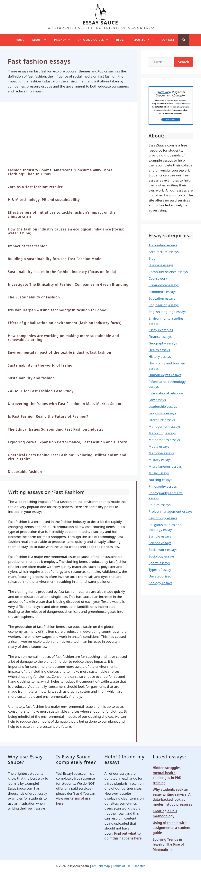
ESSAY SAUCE (100, 22)
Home (20, 40)
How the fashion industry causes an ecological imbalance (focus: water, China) (66, 231)
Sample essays (160, 536)
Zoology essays (160, 583)
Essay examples (161, 330)
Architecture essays (164, 251)
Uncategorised (160, 576)
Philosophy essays (163, 486)
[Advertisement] (68, 138)
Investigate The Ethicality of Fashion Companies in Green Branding (68, 284)
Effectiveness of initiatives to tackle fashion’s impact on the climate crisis (62, 214)
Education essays (162, 298)
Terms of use (122, 866)
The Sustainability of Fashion (34, 297)
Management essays (165, 426)
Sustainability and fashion (31, 378)
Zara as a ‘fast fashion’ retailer (35, 187)
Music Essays (159, 473)
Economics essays (162, 291)
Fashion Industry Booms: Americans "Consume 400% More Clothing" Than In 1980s (60, 172)
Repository (145, 40)
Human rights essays (165, 375)
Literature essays (162, 419)
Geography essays (163, 343)
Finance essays (160, 336)
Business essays (161, 265)
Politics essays (160, 504)
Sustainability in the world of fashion (41, 365)
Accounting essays (163, 245)
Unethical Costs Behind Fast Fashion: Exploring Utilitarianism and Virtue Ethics (67, 457)
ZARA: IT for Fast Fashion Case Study (41, 391)
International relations (166, 393)
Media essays (159, 446)
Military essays (160, 459)
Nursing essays (160, 479)
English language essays (168, 311)
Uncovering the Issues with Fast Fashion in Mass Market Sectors (65, 403)
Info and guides (95, 40)
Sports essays (159, 563)
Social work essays (163, 549)
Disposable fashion (25, 471)
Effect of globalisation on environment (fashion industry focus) (65, 323)
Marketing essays (162, 433)
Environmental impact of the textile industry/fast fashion (59, 352)
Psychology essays (163, 518)
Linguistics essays (162, 413)
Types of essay (160, 569)
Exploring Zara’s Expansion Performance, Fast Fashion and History (67, 442)
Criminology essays (164, 285)
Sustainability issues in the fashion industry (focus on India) (62, 271)
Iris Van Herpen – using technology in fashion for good (57, 310)
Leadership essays (163, 406)
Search (183, 62)
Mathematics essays (164, 439)
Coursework (158, 278)
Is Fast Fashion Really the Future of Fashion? (48, 416)
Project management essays (170, 511)
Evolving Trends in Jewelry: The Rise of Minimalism (168, 844)
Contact (167, 40)
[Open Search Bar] (183, 40)
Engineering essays (164, 305)
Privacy (64, 40)
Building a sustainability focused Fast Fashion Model (55, 259)
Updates (139, 866)
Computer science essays (168, 271)
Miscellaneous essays (165, 466)
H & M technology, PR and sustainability (44, 199)
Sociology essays (162, 556)
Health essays (159, 350)
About (41, 40)
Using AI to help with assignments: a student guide (171, 827)
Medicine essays (161, 453)
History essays (160, 356)
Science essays (160, 543)
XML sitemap (101, 866)
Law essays (157, 400)
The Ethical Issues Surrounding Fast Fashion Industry (56, 429)
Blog (120, 40)
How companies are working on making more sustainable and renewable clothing (63, 337)
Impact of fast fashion (28, 246)
